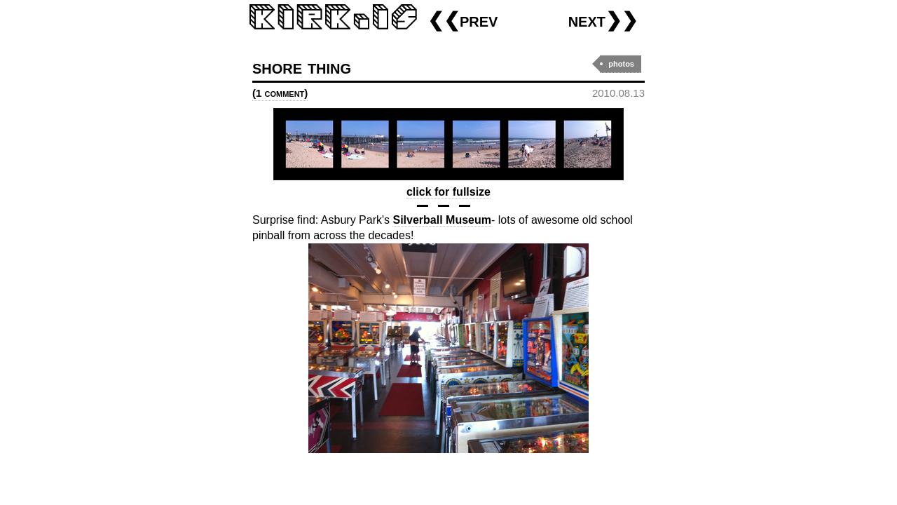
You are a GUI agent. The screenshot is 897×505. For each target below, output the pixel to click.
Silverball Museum (441, 220)
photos (621, 64)
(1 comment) (280, 93)
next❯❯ (603, 20)
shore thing (301, 67)
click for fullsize (448, 192)
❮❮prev (462, 20)
